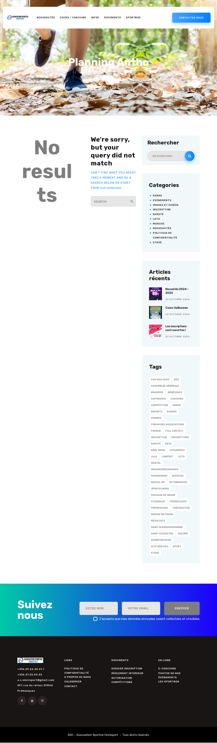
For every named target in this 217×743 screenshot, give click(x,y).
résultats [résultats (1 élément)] (158, 520)
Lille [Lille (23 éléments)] (154, 456)
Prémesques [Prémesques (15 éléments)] (159, 507)
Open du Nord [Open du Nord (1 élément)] (160, 488)
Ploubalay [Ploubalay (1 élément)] (158, 501)
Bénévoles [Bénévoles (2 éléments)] (175, 392)
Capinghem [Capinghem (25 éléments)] (158, 398)
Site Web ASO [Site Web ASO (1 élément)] (159, 546)
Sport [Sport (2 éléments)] (177, 546)
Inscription (162, 209)
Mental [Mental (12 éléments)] (156, 462)
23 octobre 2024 (177, 300)
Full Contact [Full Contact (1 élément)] (174, 430)
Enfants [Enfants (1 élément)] (156, 411)
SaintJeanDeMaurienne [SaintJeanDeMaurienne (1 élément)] (167, 527)
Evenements (162, 200)
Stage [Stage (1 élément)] (155, 552)
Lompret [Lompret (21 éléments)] (167, 456)
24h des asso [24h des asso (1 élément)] (160, 379)
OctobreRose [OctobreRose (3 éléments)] (178, 482)
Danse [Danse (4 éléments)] (177, 405)
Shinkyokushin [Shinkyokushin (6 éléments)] (161, 540)
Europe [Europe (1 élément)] (172, 411)
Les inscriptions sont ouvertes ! (177, 329)
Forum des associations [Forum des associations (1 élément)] (167, 424)
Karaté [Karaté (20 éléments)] (156, 443)
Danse (157, 195)
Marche (158, 223)
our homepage (112, 188)
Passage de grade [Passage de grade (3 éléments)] (163, 495)
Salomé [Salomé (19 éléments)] (183, 533)
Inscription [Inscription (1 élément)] (159, 437)
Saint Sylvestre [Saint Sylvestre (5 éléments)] (162, 533)
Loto (156, 219)
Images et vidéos (165, 205)
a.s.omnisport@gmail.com (35, 680)
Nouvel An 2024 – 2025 (178, 292)
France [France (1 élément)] (156, 430)
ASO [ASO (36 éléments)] (176, 379)
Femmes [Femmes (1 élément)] (156, 418)
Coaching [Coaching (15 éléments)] (176, 398)
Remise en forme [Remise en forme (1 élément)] (162, 514)
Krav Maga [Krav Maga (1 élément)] (158, 450)
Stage (157, 242)
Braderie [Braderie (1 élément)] (157, 392)
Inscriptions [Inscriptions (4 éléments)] (180, 437)
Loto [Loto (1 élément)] (181, 456)
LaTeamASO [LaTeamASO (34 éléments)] (177, 450)
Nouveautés (162, 228)
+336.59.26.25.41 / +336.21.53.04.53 (30, 672)
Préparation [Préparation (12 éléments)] (181, 507)
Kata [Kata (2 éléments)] (168, 443)
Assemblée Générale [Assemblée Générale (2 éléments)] (165, 385)
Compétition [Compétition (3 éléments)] (159, 405)
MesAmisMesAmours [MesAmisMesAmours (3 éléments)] (164, 469)
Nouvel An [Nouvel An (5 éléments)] (158, 482)
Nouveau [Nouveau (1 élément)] (178, 475)
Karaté (158, 214)
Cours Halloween (178, 308)
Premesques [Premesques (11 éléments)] (178, 501)
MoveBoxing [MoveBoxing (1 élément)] (159, 475)
